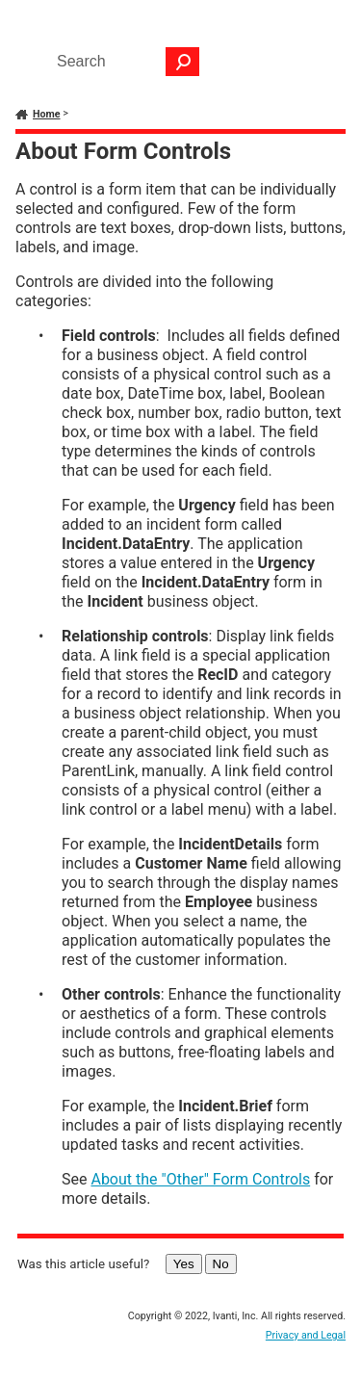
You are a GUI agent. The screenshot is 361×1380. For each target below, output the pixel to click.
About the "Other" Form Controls (200, 1179)
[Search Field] (123, 61)
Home (47, 114)
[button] (183, 61)
